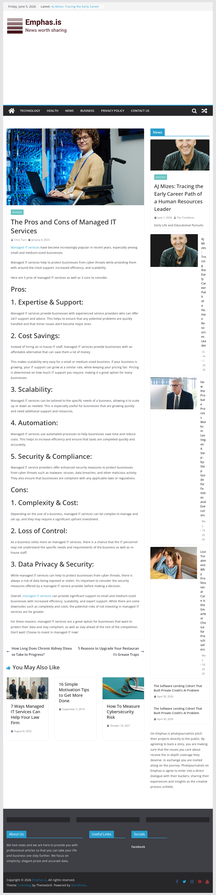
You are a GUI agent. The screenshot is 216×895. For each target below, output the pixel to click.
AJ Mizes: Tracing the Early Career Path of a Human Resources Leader (76, 8)
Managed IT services (25, 247)
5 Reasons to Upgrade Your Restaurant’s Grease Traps (111, 651)
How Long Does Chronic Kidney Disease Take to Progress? (39, 651)
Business (87, 111)
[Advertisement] (108, 73)
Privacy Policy (112, 111)
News (69, 111)
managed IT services (37, 596)
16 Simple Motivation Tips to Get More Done (74, 692)
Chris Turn (20, 240)
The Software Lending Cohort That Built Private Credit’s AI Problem (178, 688)
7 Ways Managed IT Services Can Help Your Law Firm (27, 714)
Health (52, 111)
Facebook (138, 847)
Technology (30, 111)
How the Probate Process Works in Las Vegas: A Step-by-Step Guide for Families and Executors (203, 448)
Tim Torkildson (185, 217)
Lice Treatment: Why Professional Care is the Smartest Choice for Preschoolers (203, 600)
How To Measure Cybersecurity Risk (123, 711)
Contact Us (140, 111)
